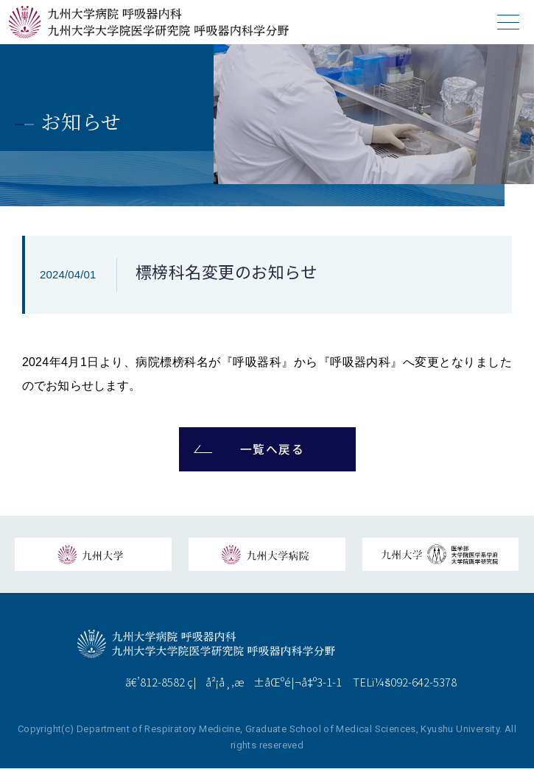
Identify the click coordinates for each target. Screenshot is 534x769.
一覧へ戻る (272, 450)
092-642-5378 (423, 682)
